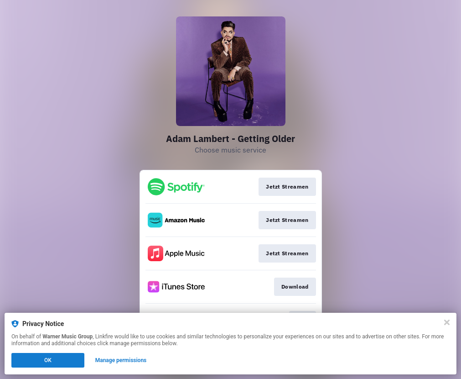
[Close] (447, 322)
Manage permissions (121, 360)
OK (48, 360)
